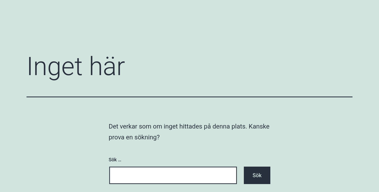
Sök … (115, 159)
